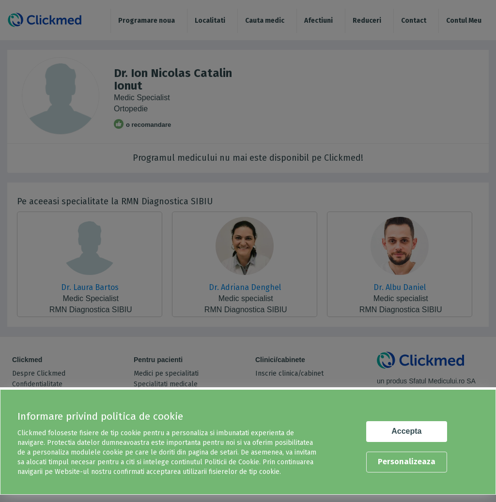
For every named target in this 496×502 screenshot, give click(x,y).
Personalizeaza (406, 461)
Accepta (406, 431)
